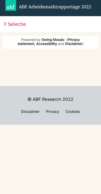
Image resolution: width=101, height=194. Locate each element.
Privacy (52, 111)
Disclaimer (73, 44)
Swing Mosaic (53, 40)
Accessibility (46, 44)
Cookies (72, 111)
